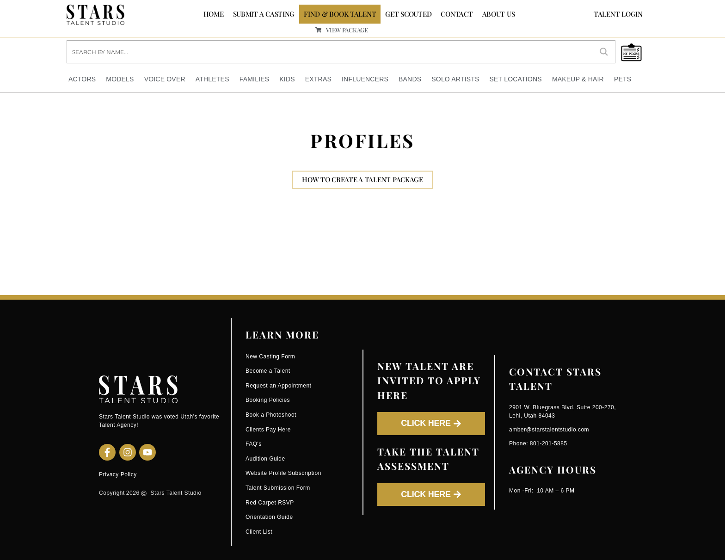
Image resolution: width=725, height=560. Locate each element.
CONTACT (457, 13)
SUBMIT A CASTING (264, 13)
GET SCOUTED (408, 13)
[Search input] (330, 51)
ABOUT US (498, 13)
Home (213, 13)
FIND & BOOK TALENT (340, 13)
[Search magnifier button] (604, 52)
